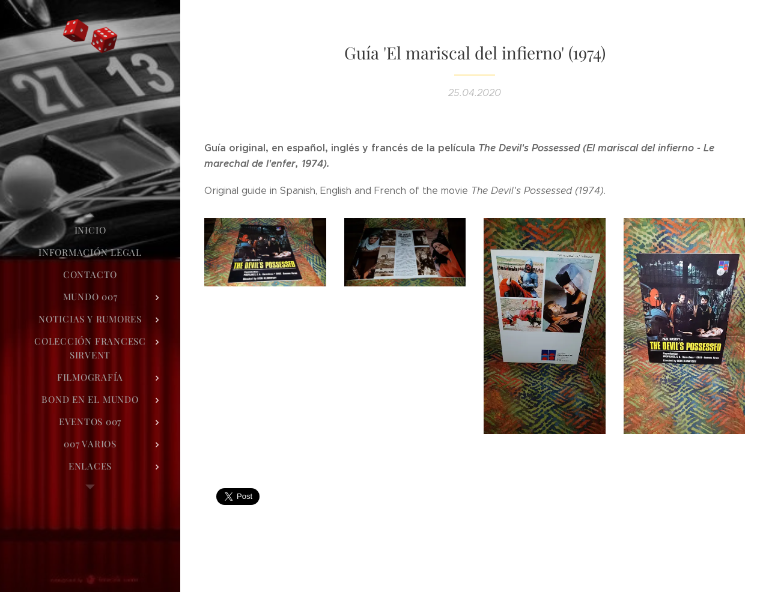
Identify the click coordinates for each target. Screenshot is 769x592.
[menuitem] (90, 230)
